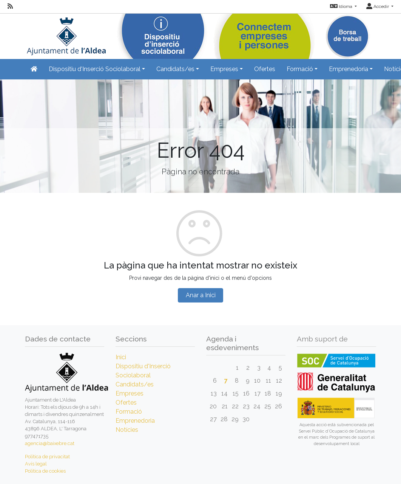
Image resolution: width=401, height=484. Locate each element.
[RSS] (10, 6)
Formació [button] (300, 69)
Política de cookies (45, 471)
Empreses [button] (224, 69)
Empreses (129, 393)
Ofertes (264, 69)
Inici (121, 357)
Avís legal (36, 464)
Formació (129, 411)
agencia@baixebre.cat (49, 443)
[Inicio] (65, 33)
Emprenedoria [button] (348, 69)
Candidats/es (135, 384)
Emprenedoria (135, 420)
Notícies (127, 429)
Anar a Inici (201, 295)
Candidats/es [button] (175, 69)
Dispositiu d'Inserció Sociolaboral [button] (94, 69)
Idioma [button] (341, 6)
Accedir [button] (378, 6)
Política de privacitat (47, 456)
